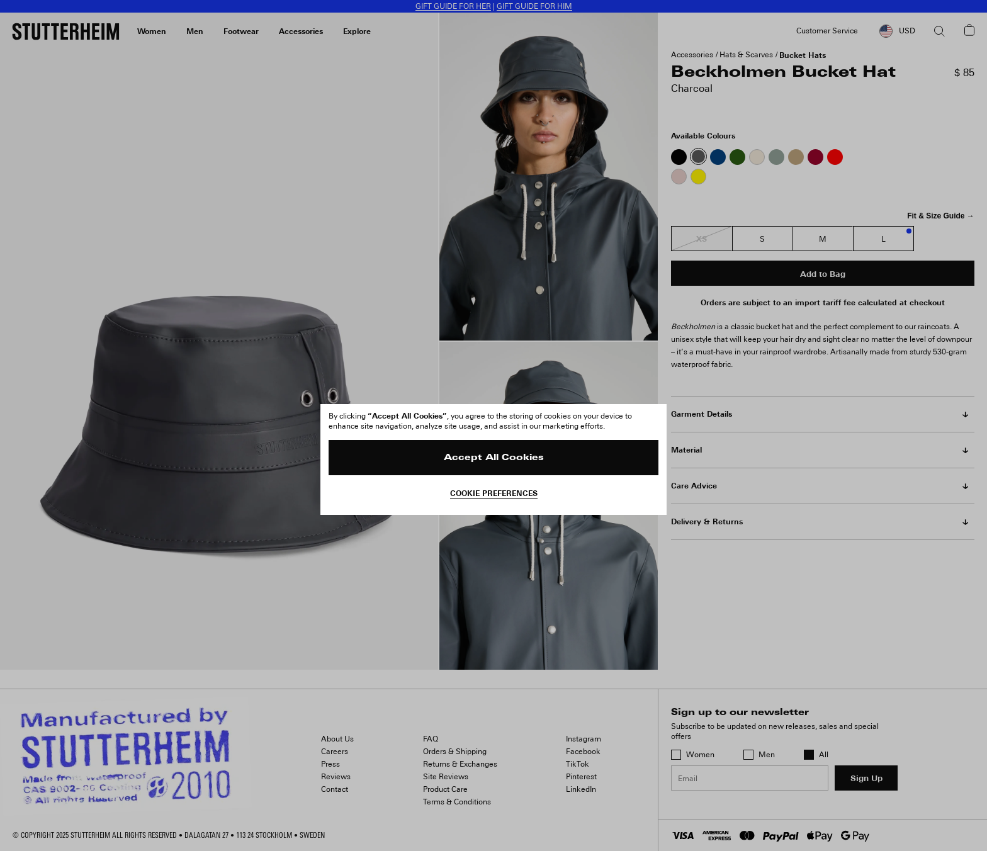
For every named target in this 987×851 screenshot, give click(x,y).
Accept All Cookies (494, 458)
